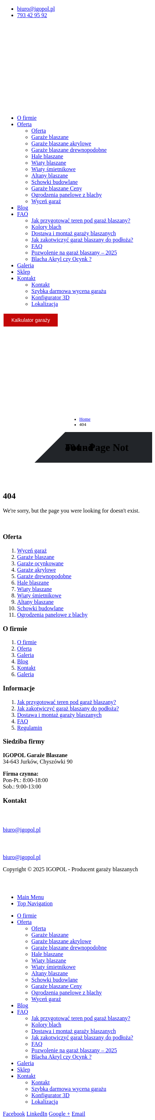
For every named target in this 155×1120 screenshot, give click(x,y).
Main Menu (30, 897)
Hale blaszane (47, 156)
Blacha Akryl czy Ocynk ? (61, 259)
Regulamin (29, 728)
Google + (59, 1114)
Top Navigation (35, 903)
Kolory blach (46, 227)
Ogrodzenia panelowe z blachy (66, 195)
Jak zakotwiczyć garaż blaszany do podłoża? (82, 240)
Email (78, 1114)
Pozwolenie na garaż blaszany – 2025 (74, 253)
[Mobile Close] (7, 885)
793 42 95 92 (32, 15)
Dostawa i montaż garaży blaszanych (73, 233)
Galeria (25, 265)
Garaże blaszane (49, 137)
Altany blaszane (49, 176)
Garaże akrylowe (36, 570)
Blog (22, 208)
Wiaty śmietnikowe (53, 169)
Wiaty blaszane (48, 163)
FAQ (22, 214)
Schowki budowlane (54, 182)
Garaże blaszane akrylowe (61, 143)
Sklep (23, 272)
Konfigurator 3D (50, 297)
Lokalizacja (44, 304)
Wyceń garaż (46, 201)
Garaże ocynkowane (40, 563)
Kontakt (26, 278)
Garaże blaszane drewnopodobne (69, 150)
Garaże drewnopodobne (44, 576)
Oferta (24, 124)
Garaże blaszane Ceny (56, 188)
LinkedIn (36, 1114)
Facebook (14, 1114)
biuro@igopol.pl (36, 9)
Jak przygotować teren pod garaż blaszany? (80, 220)
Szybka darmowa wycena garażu (68, 291)
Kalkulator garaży (30, 320)
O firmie (27, 118)
